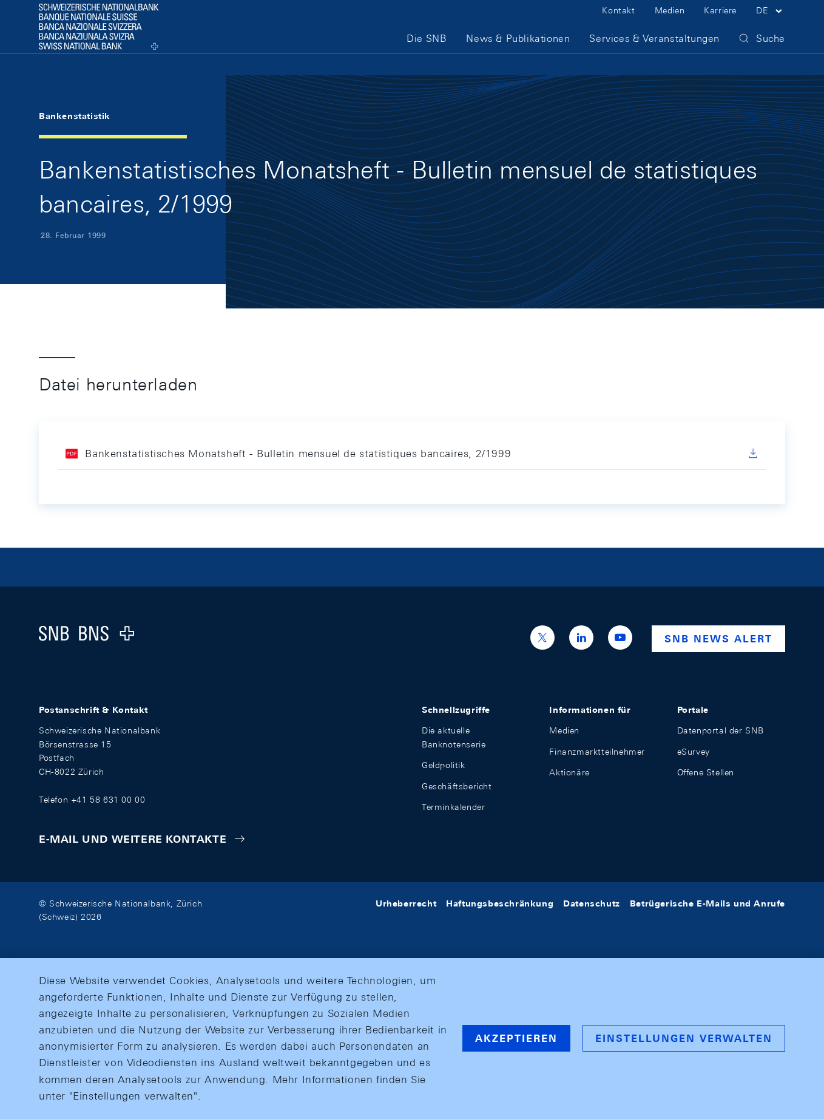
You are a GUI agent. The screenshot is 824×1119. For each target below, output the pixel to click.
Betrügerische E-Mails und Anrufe (707, 903)
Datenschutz (591, 903)
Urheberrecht (406, 903)
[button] (770, 23)
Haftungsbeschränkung (499, 903)
